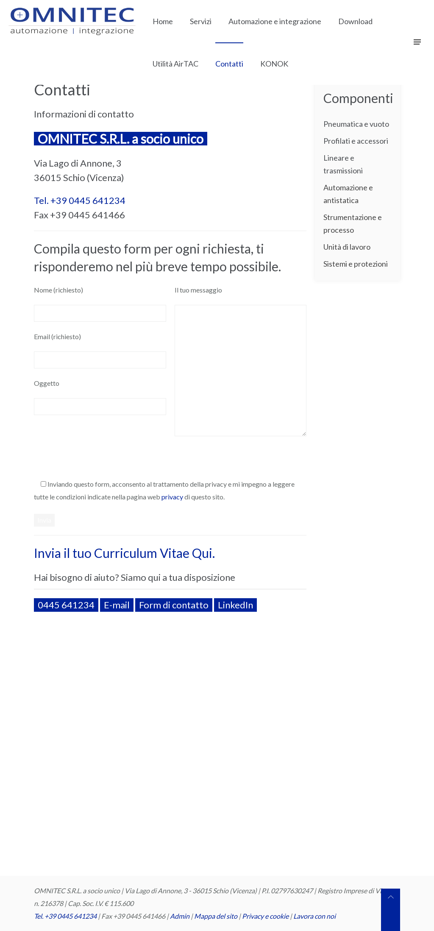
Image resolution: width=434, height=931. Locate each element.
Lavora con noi (314, 916)
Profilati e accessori (355, 140)
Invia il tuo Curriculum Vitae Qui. (124, 552)
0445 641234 (66, 604)
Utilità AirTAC (175, 63)
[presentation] (98, 452)
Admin (179, 916)
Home (163, 21)
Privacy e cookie (266, 916)
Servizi (200, 21)
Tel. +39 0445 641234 (79, 200)
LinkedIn (235, 604)
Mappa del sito (215, 916)
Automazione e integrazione (274, 21)
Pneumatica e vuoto (356, 123)
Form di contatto (174, 604)
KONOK (274, 63)
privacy (172, 497)
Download (355, 21)
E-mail (117, 604)
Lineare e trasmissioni (343, 164)
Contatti (229, 63)
